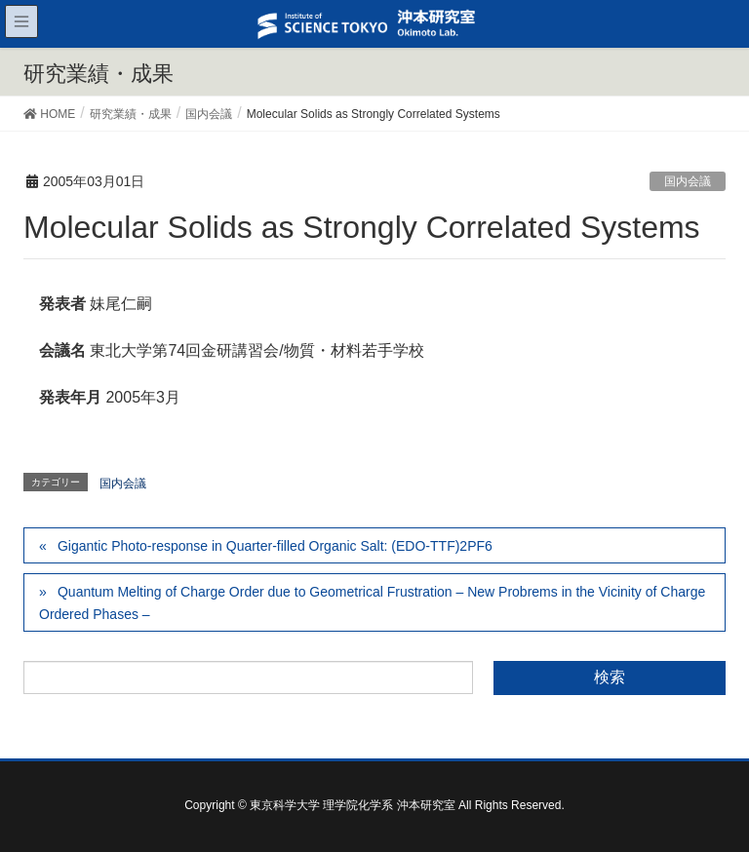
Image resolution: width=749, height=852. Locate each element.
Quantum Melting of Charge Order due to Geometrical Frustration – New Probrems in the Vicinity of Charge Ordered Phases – (372, 603)
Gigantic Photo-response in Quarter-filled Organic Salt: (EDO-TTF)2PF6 (275, 546)
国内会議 (687, 181)
